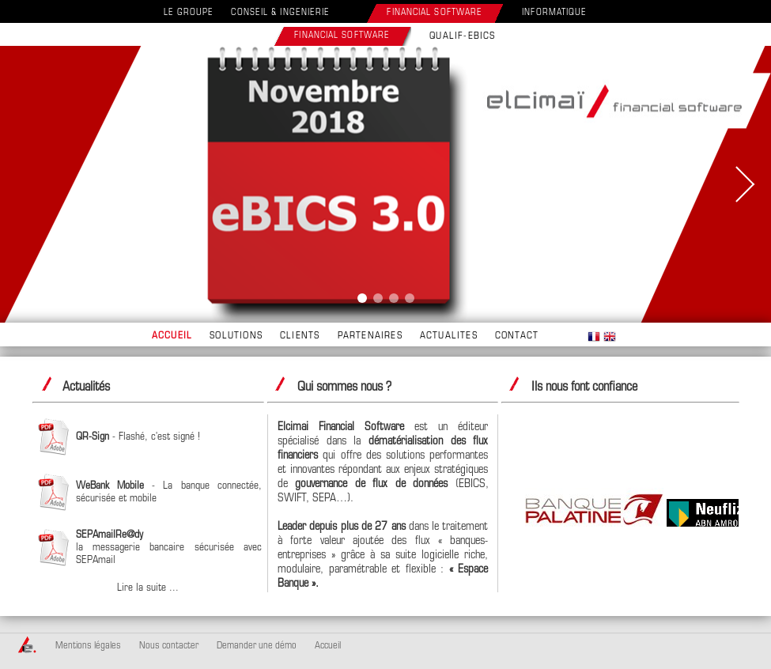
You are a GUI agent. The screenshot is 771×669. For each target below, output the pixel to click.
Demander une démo (257, 646)
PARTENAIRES (370, 336)
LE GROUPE (189, 13)
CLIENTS (299, 336)
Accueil (328, 646)
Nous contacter (168, 646)
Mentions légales (88, 646)
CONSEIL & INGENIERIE (280, 13)
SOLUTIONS (236, 336)
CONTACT (517, 336)
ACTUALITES (449, 336)
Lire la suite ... (148, 588)
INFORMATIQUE (554, 13)
